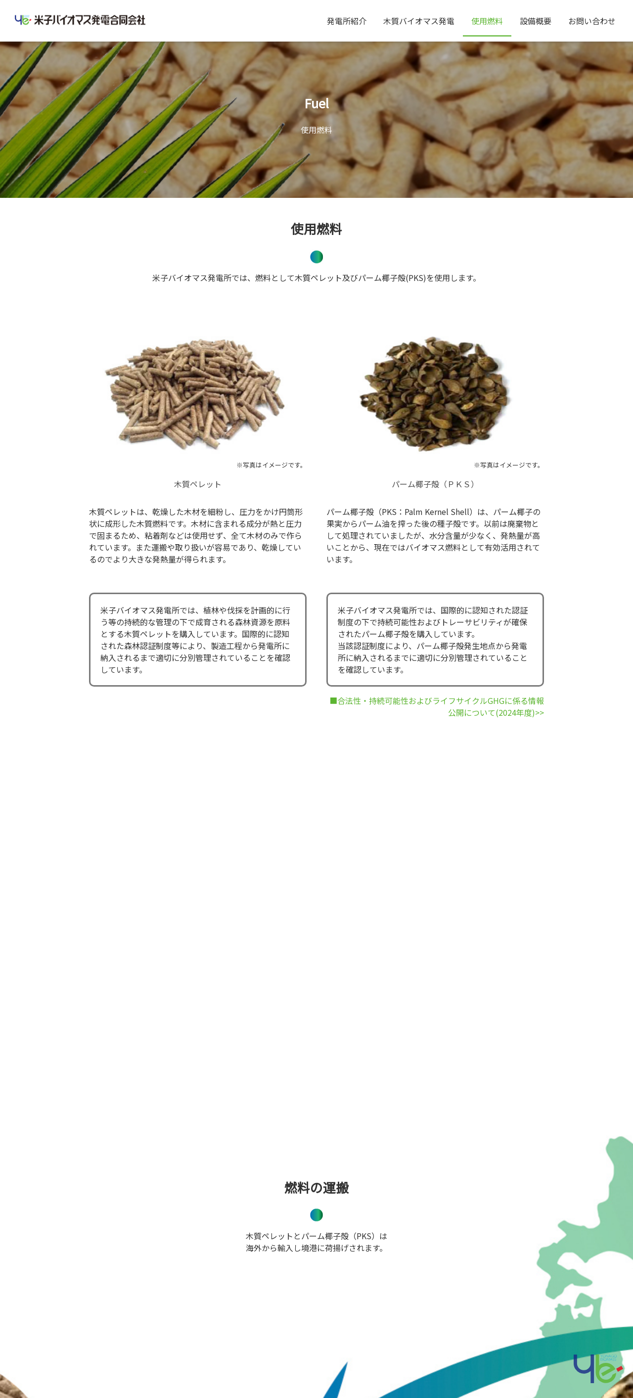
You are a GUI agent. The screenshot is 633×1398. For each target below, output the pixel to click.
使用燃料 (487, 21)
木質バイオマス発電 (418, 21)
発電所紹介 (346, 21)
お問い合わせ (592, 21)
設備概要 (535, 21)
